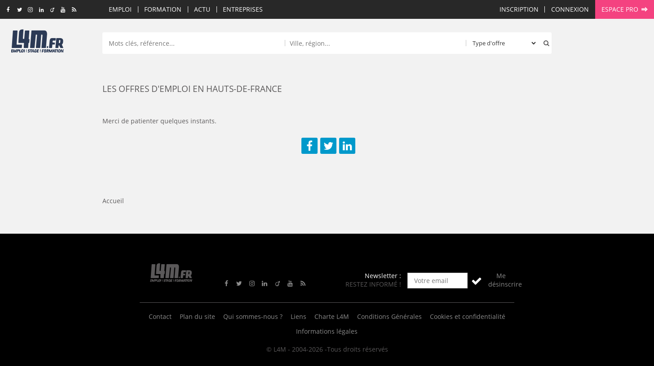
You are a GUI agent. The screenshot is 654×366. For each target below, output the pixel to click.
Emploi (120, 9)
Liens (298, 316)
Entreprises (243, 9)
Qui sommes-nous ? (253, 316)
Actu (202, 9)
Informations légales (327, 331)
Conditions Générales (389, 316)
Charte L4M (331, 316)
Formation (162, 9)
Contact (160, 316)
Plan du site (197, 316)
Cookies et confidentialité (467, 316)
